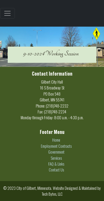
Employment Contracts (56, 146)
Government (56, 152)
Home (56, 140)
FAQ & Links (56, 164)
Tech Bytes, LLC (52, 194)
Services (56, 158)
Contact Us (56, 170)
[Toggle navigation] (7, 13)
